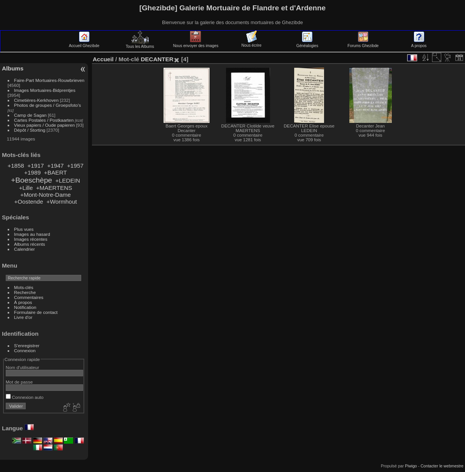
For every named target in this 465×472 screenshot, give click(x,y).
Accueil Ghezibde (84, 43)
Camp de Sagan (30, 115)
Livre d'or (23, 317)
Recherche (25, 292)
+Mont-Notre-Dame (45, 194)
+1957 (75, 165)
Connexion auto (25, 397)
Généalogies (307, 43)
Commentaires (29, 297)
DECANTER (157, 59)
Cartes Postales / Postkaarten (44, 120)
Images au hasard (32, 234)
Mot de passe (19, 381)
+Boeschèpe (31, 180)
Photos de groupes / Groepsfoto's (47, 105)
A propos (418, 43)
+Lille (26, 188)
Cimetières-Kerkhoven (36, 100)
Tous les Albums (140, 44)
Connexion (25, 350)
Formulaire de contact (36, 312)
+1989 (32, 172)
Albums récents (29, 244)
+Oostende (28, 201)
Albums (12, 68)
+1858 (16, 165)
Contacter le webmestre (442, 466)
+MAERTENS (54, 188)
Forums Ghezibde (362, 43)
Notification (25, 307)
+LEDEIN (68, 180)
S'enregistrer (26, 345)
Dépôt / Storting (30, 129)
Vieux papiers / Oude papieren (44, 124)
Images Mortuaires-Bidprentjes (44, 90)
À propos (23, 302)
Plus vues (24, 229)
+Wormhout (61, 201)
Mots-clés (23, 287)
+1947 (55, 165)
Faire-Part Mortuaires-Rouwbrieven (49, 80)
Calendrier (24, 249)
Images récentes (30, 239)
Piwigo (411, 466)
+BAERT (55, 172)
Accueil (103, 59)
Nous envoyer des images (195, 43)
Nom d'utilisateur (22, 367)
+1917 (35, 165)
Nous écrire (251, 43)
